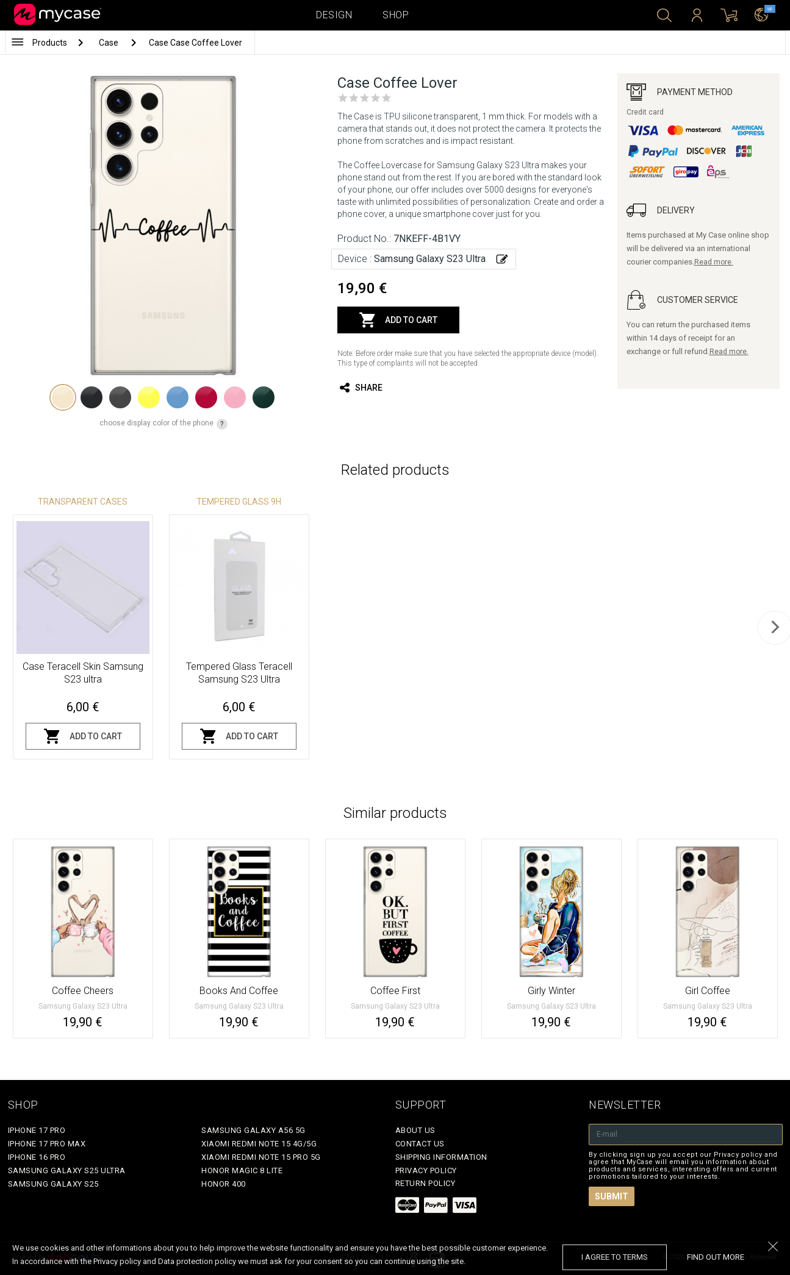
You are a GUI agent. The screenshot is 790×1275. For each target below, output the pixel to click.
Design (334, 15)
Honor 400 (223, 1183)
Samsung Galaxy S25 (53, 1183)
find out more (715, 1257)
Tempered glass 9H (238, 501)
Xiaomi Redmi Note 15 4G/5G (259, 1143)
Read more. (713, 262)
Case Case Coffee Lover (195, 43)
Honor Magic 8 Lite (241, 1170)
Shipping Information (441, 1157)
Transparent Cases (82, 501)
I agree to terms (614, 1257)
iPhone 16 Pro (37, 1157)
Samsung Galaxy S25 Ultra (67, 1170)
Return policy (425, 1183)
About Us (415, 1130)
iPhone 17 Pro (37, 1130)
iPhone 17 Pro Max (47, 1143)
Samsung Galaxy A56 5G (253, 1130)
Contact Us (420, 1143)
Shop (395, 15)
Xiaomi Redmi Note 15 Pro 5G (261, 1157)
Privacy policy (426, 1170)
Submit (611, 1196)
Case (109, 43)
